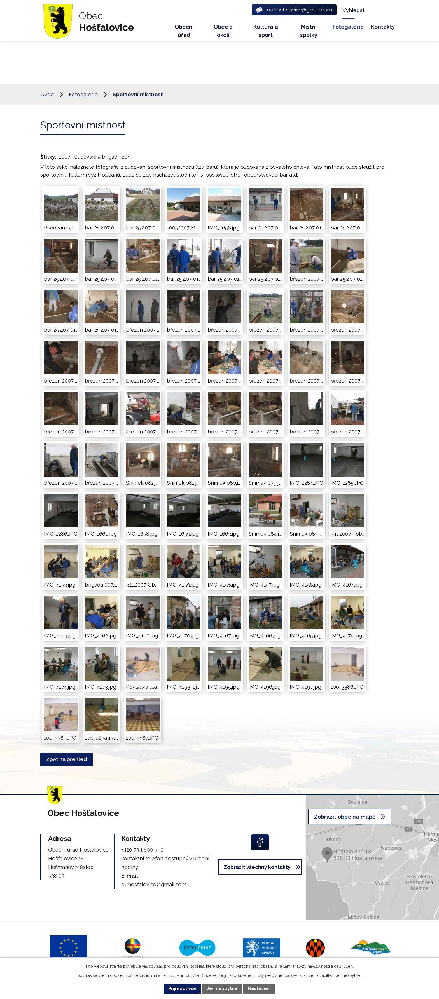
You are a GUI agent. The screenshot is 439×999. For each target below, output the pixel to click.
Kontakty (383, 27)
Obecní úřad (184, 31)
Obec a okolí (223, 31)
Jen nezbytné (222, 988)
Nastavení (259, 988)
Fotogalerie (348, 27)
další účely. (344, 966)
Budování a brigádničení (103, 157)
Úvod (158, 29)
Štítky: (48, 157)
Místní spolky (308, 31)
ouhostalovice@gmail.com (153, 884)
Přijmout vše (182, 988)
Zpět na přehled (68, 759)
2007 (64, 157)
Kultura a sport (265, 31)
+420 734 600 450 (142, 849)
